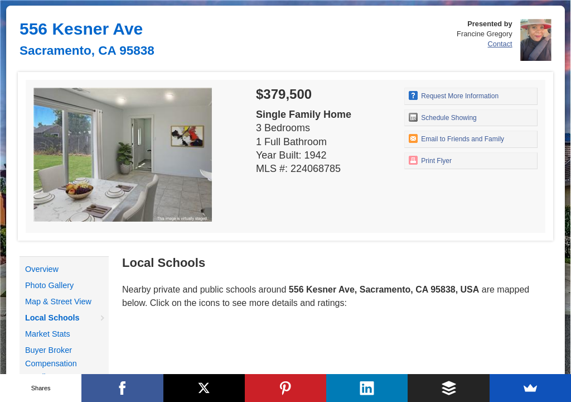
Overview (42, 269)
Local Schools (52, 317)
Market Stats (47, 333)
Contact (500, 44)
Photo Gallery (49, 285)
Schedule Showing (443, 117)
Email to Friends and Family (456, 138)
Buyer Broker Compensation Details (51, 363)
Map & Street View (58, 301)
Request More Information (454, 95)
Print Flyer (430, 160)
